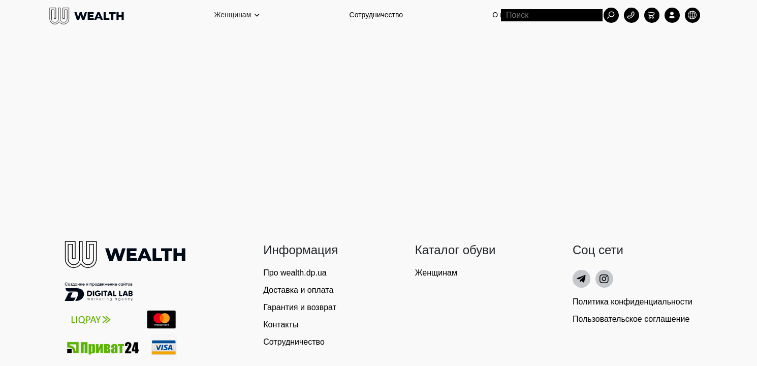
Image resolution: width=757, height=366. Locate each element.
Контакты (280, 324)
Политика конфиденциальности (632, 301)
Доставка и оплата (298, 290)
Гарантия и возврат (299, 307)
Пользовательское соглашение (631, 319)
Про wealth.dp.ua (294, 272)
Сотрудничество (376, 15)
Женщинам (436, 272)
